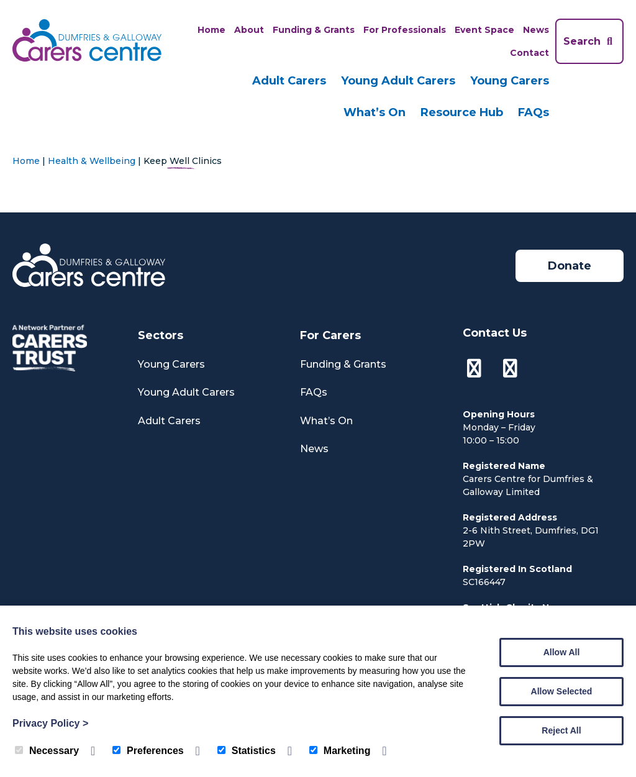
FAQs (533, 112)
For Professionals (404, 29)
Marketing (340, 750)
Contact (529, 52)
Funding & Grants (314, 29)
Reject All (561, 730)
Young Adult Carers (398, 81)
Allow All (561, 652)
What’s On (374, 112)
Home (211, 29)
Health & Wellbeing (91, 160)
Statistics (246, 750)
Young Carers (509, 81)
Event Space (484, 29)
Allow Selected (562, 691)
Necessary (47, 750)
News (536, 29)
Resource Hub (461, 112)
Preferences (148, 750)
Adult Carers (289, 81)
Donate (569, 266)
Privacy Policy (50, 723)
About (249, 29)
